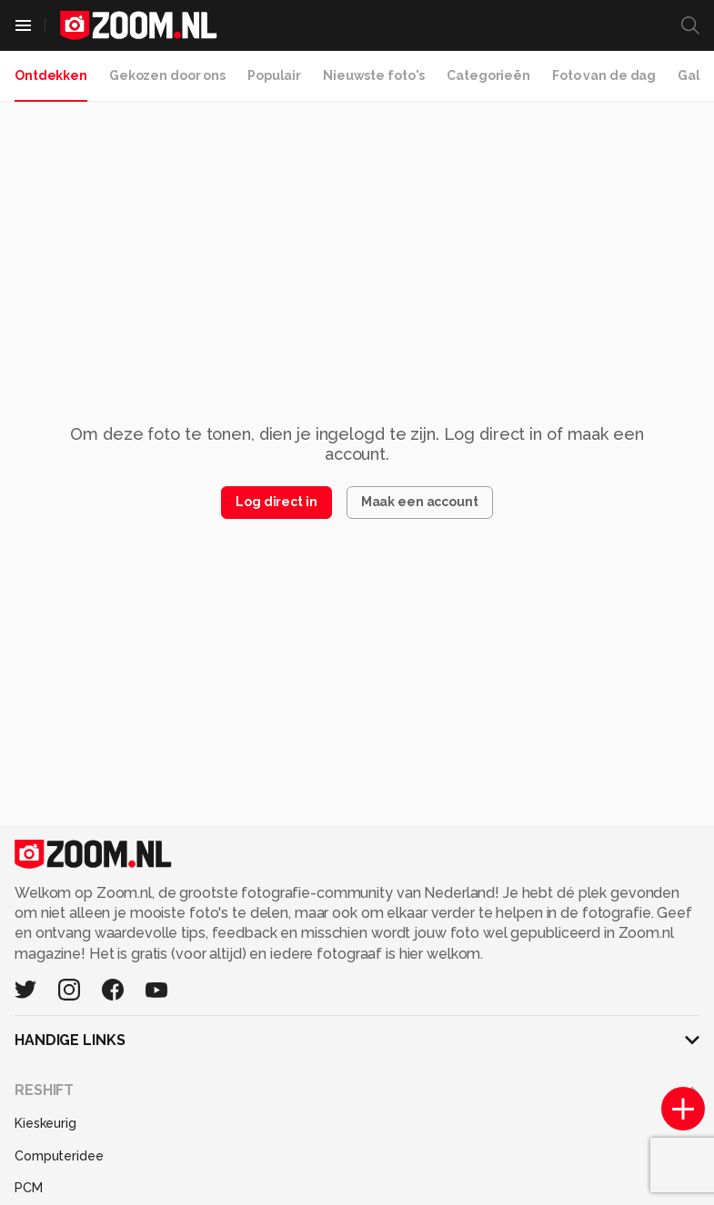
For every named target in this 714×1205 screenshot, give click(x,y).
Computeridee (59, 1156)
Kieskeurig (45, 1123)
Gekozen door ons (167, 75)
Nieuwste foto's (374, 75)
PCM (29, 1187)
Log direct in (276, 501)
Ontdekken (51, 75)
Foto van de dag (604, 75)
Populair (274, 75)
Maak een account (419, 501)
